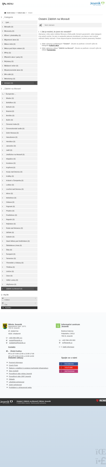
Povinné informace (16, 362)
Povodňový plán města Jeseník (20, 374)
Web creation (101, 400)
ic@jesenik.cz (67, 343)
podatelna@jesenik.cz (17, 343)
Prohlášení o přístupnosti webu (20, 387)
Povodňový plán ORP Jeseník (20, 376)
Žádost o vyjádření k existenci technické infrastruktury (28, 368)
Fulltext (6, 299)
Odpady (12, 379)
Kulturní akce (21, 13)
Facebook (69, 364)
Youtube (69, 367)
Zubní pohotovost (15, 385)
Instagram (69, 371)
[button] (7, 4)
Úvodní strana (97, 4)
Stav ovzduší (13, 371)
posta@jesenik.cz (15, 340)
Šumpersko (51, 50)
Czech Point (13, 365)
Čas (4, 303)
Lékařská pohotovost (16, 382)
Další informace (68, 347)
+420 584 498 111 (15, 338)
